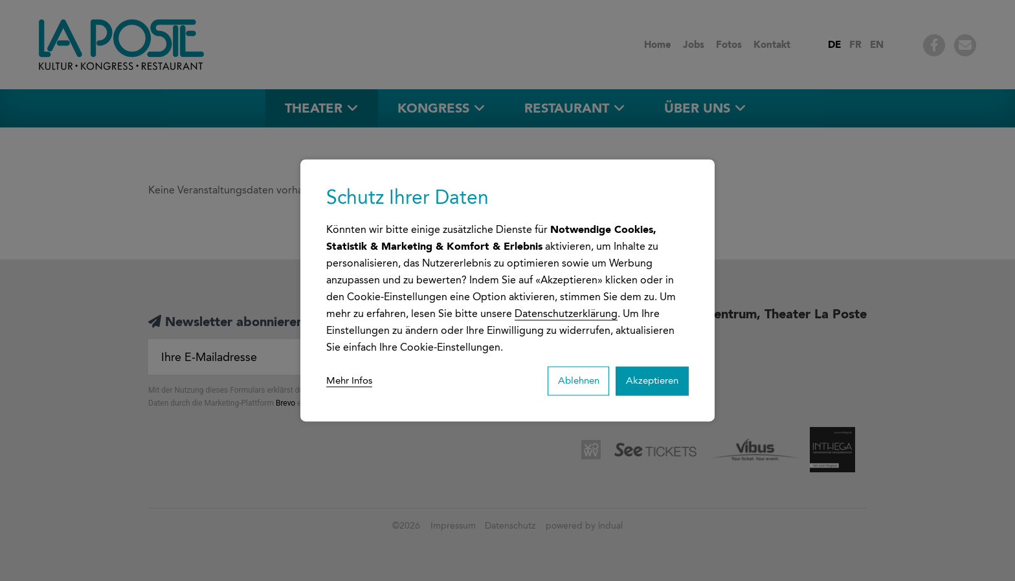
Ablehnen (565, 381)
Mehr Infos (351, 381)
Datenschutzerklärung (566, 312)
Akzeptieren (647, 381)
